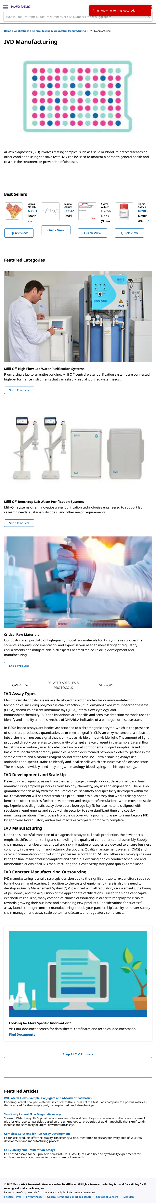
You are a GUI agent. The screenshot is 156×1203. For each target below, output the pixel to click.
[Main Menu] (5, 7)
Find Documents (22, 1034)
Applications (21, 31)
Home (7, 31)
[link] (12, 1197)
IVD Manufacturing (100, 31)
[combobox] (78, 17)
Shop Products (19, 390)
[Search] (148, 16)
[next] (148, 220)
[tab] (20, 685)
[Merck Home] (20, 6)
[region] (78, 220)
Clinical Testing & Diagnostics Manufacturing (59, 31)
